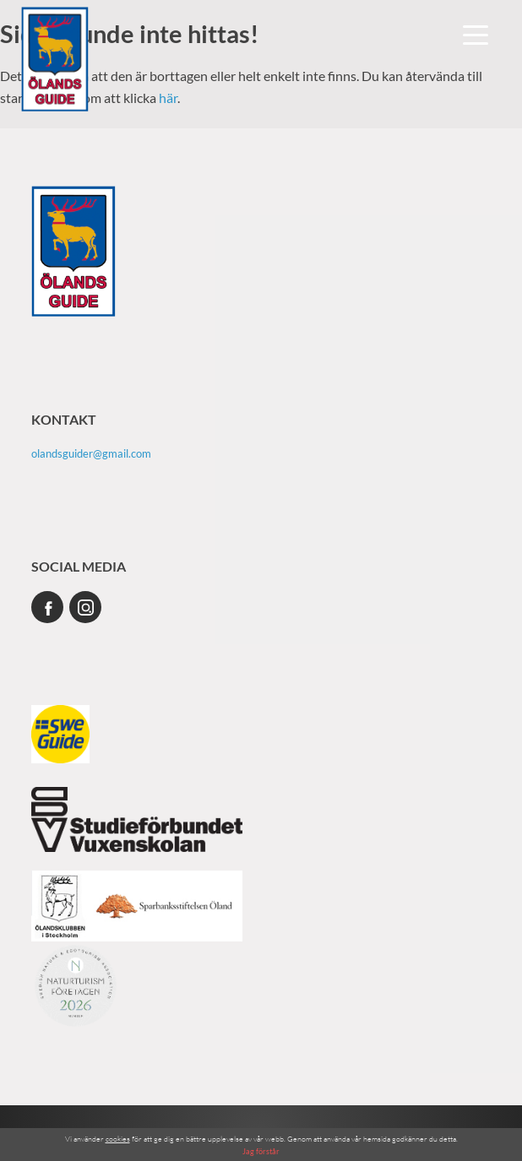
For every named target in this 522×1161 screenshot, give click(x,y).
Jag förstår (261, 1151)
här (168, 98)
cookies (118, 1138)
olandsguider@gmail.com (91, 453)
